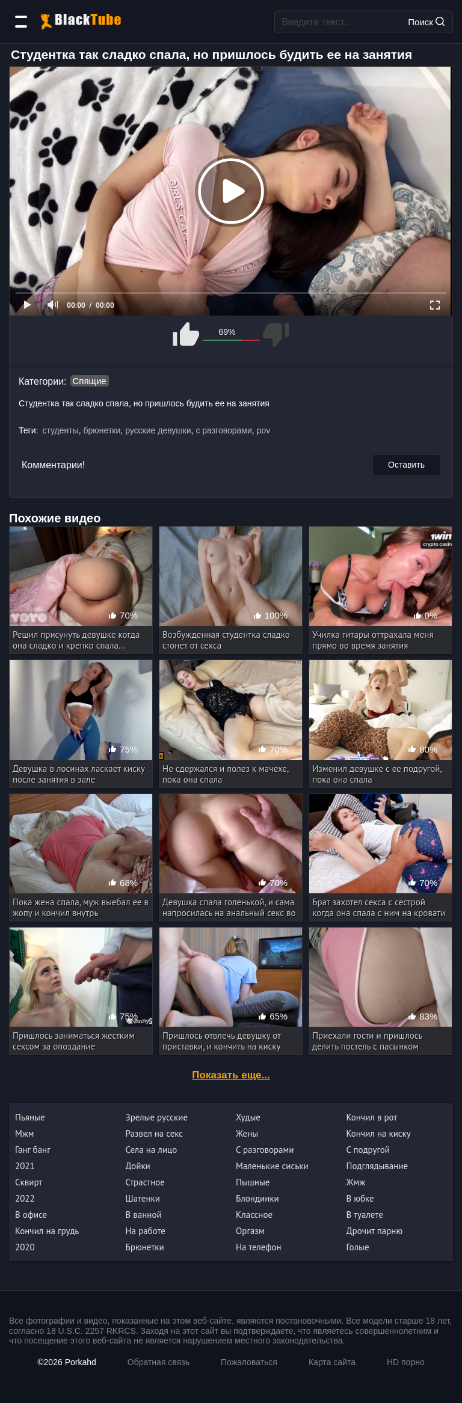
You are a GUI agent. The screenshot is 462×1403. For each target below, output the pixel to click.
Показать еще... (231, 1075)
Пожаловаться (249, 1362)
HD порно (406, 1362)
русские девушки (158, 430)
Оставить (406, 464)
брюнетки (102, 430)
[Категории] (21, 22)
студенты (60, 430)
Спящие (89, 381)
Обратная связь (158, 1362)
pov (264, 430)
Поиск (426, 21)
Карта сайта (332, 1362)
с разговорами (223, 430)
